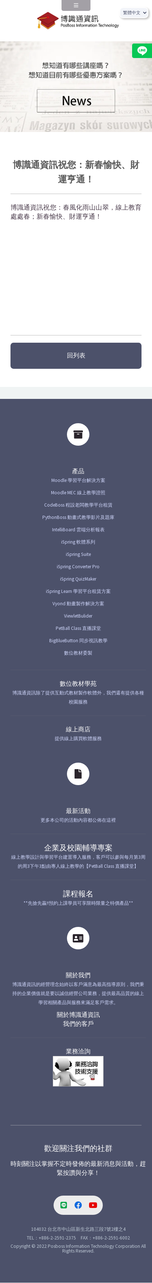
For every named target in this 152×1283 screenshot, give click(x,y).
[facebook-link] (78, 1205)
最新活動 (78, 811)
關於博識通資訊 (78, 1015)
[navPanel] (76, 8)
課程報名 (78, 894)
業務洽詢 (78, 1051)
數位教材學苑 (78, 684)
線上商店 (78, 729)
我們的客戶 (78, 1024)
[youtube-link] (93, 1205)
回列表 (76, 355)
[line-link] (64, 1205)
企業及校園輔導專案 (78, 848)
